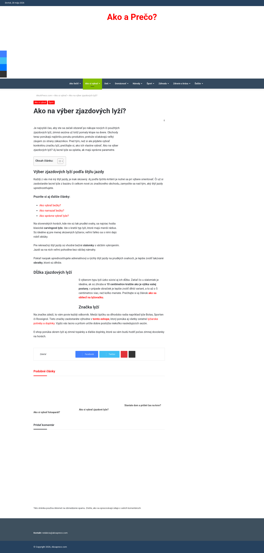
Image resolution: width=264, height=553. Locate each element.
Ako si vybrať (91, 83)
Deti (106, 83)
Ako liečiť (74, 83)
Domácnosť (120, 83)
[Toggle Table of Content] (58, 161)
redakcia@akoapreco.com (55, 533)
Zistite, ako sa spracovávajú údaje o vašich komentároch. (113, 508)
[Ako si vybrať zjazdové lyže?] (99, 392)
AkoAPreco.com (43, 95)
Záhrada (163, 83)
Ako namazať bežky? (51, 210)
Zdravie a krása (180, 83)
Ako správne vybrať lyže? (54, 215)
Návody (136, 83)
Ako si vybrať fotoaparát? (47, 412)
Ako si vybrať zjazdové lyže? (94, 409)
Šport (149, 83)
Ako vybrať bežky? (50, 205)
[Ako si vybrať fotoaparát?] (54, 394)
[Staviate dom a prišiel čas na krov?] (144, 390)
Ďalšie (198, 83)
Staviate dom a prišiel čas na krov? (142, 405)
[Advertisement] (132, 53)
